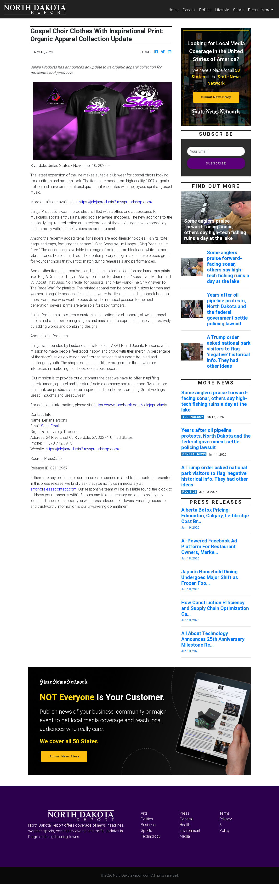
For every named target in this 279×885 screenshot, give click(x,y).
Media (185, 836)
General (188, 9)
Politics (205, 9)
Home (175, 9)
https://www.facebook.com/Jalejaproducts (131, 404)
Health (185, 824)
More (266, 9)
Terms (224, 813)
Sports (238, 9)
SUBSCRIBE (216, 163)
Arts (144, 813)
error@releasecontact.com (53, 489)
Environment (190, 830)
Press (253, 9)
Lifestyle (222, 9)
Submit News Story (216, 97)
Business (148, 824)
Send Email (50, 425)
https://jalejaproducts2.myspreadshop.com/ (115, 201)
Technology (150, 836)
